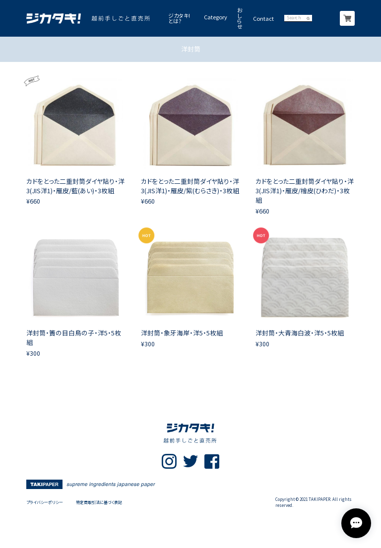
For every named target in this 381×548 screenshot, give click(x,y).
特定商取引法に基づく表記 (99, 502)
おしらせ (240, 18)
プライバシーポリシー (44, 502)
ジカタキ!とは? (179, 18)
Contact (263, 18)
